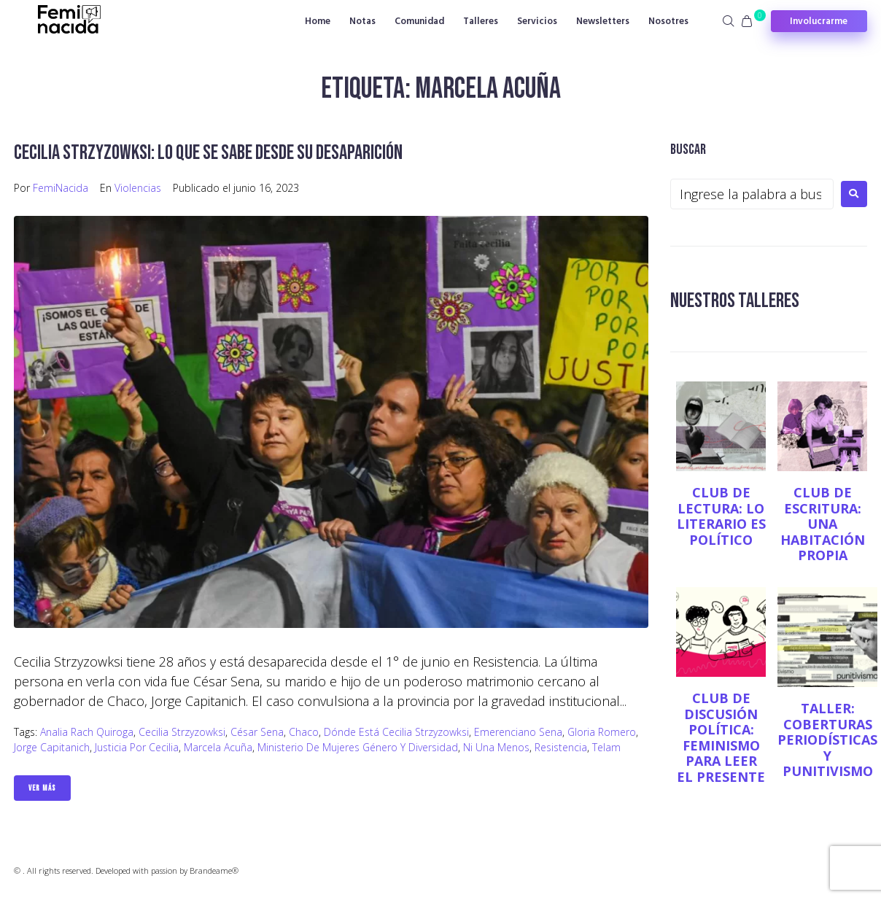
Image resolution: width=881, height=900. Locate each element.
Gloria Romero (601, 732)
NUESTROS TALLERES (734, 301)
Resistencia (561, 747)
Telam (606, 747)
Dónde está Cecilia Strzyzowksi (396, 732)
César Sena (257, 732)
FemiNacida (60, 188)
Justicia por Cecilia (137, 747)
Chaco (304, 732)
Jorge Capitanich (52, 747)
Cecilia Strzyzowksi (182, 732)
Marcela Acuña (218, 747)
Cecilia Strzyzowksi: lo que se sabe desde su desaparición (208, 153)
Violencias (138, 188)
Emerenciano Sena (518, 732)
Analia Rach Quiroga (86, 732)
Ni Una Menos (496, 747)
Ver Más (42, 788)
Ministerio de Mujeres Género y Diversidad (357, 747)
